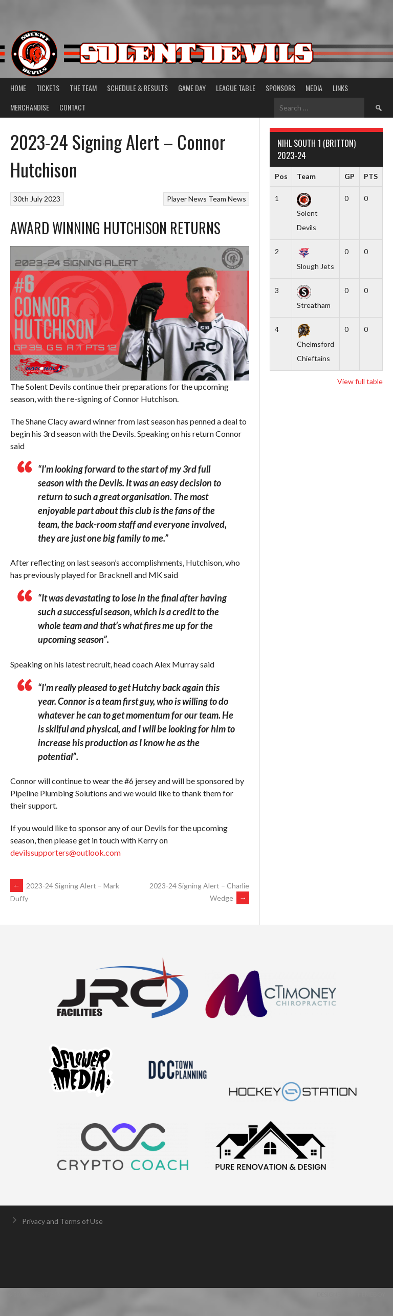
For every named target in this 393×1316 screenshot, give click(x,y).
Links (340, 87)
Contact (72, 107)
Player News (187, 198)
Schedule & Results (137, 87)
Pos (281, 176)
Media (313, 87)
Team (306, 176)
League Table (235, 87)
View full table (360, 381)
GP (349, 176)
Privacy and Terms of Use (62, 1221)
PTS (371, 176)
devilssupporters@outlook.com (65, 852)
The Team (83, 87)
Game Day (192, 87)
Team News (227, 198)
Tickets (47, 87)
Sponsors (280, 87)
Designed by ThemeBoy (351, 1294)
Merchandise (29, 107)
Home (18, 87)
